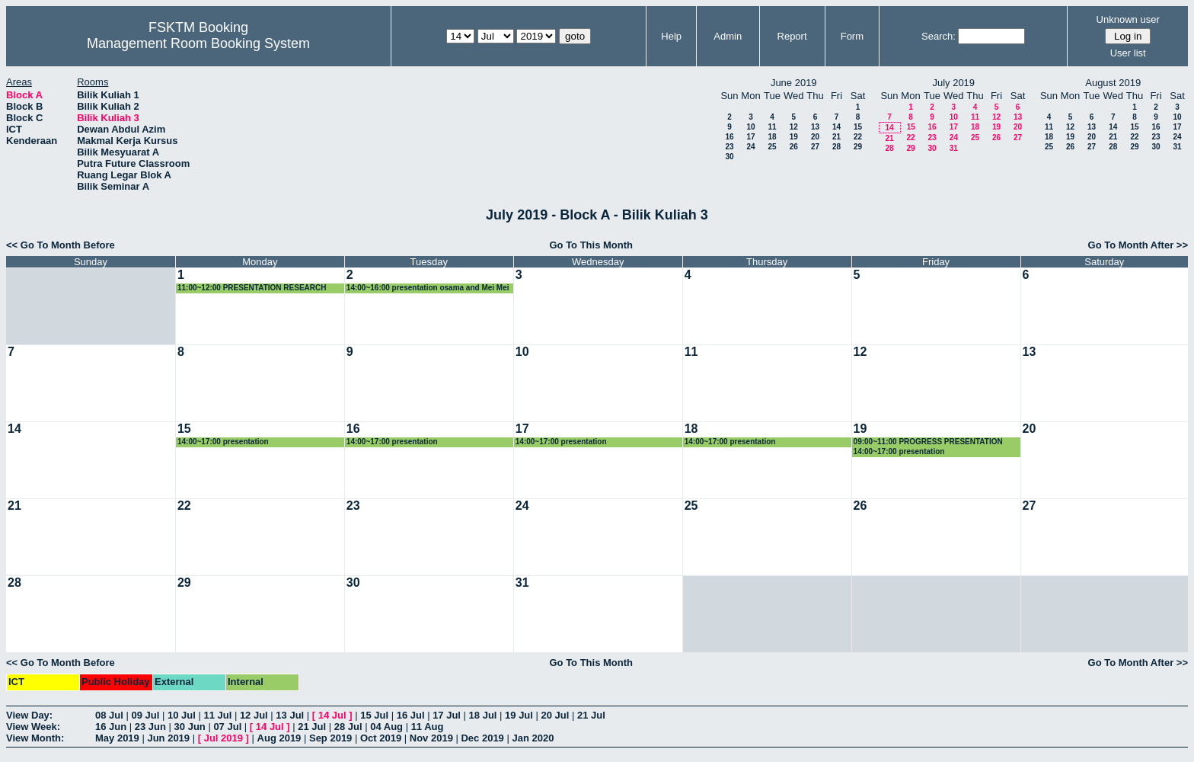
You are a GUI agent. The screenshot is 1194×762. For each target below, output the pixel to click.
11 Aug (427, 726)
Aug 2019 (279, 738)
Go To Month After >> (1138, 245)
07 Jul (227, 726)
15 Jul (374, 715)
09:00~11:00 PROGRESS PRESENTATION (928, 441)
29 (858, 146)
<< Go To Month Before (60, 245)
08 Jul (109, 715)
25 (772, 146)
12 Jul (254, 715)
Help (671, 36)
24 (750, 146)
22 (858, 137)
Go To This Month (591, 245)
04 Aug (386, 726)
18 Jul (483, 715)
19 (794, 137)
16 (729, 137)
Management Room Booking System (198, 43)
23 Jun (150, 726)
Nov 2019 (431, 738)
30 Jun (190, 726)
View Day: (29, 715)
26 (794, 146)
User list (1128, 53)
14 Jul (332, 715)
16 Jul (411, 715)
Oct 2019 (380, 738)
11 (772, 127)
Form (852, 36)
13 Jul (290, 715)
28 (836, 146)
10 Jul (182, 715)
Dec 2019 (482, 738)
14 (836, 127)
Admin (728, 36)
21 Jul (591, 715)
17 (750, 137)
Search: (938, 36)
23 (729, 146)
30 (729, 156)
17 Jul (447, 715)
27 (815, 146)
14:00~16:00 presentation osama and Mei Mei (427, 287)
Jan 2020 (533, 738)
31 (954, 148)
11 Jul (217, 715)
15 (858, 127)
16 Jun (110, 726)
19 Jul (519, 715)
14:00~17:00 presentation (223, 441)
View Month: (35, 738)
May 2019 (117, 738)
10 (750, 127)
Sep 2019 (330, 738)
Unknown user (1128, 19)
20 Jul (555, 715)
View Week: (33, 726)
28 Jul (348, 726)
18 (772, 137)
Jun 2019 (168, 738)
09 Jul (145, 715)
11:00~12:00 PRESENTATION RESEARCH (252, 287)
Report (792, 36)
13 (815, 127)
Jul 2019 (223, 738)
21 (836, 137)
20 (815, 137)
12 (794, 127)
